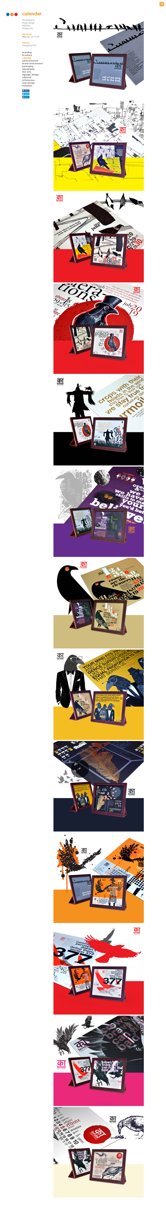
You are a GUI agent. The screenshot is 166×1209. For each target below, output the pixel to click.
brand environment (32, 64)
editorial (26, 78)
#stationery (27, 29)
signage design (30, 75)
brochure (27, 55)
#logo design (28, 23)
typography (28, 69)
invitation (27, 86)
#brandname (28, 20)
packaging (27, 66)
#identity (26, 26)
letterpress (28, 80)
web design (28, 83)
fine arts (26, 72)
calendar (32, 14)
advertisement (30, 61)
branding (27, 53)
